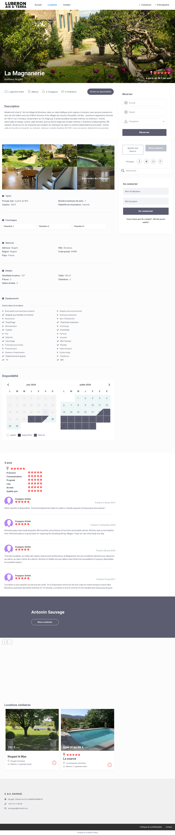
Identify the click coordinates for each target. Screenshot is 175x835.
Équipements (10, 298)
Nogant (13, 251)
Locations (52, 5)
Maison (35, 92)
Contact (66, 5)
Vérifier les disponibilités (100, 92)
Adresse (8, 243)
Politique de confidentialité (151, 827)
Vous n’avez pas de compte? (139, 219)
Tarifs (6, 196)
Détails (7, 270)
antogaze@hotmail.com (18, 808)
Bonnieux (68, 248)
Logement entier (16, 92)
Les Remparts (71, 763)
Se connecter (145, 211)
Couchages (9, 220)
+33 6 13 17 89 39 (15, 804)
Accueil (38, 5)
